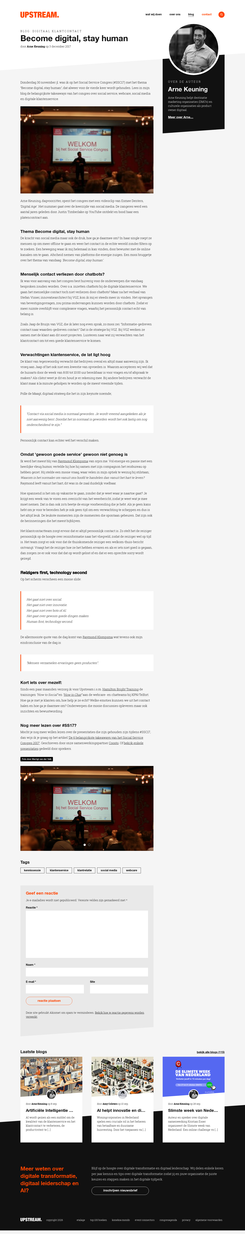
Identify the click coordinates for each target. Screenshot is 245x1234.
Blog (191, 14)
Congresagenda (168, 1220)
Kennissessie (32, 870)
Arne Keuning (36, 46)
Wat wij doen (153, 14)
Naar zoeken (221, 15)
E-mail (31, 981)
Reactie (32, 907)
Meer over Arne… (180, 117)
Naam (30, 964)
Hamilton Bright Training (120, 689)
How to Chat (72, 695)
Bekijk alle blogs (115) (211, 1052)
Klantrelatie (84, 870)
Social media (109, 870)
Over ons (175, 14)
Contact (207, 14)
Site (92, 981)
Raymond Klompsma (73, 461)
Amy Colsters (110, 1103)
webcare (131, 870)
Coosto (114, 743)
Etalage (81, 1220)
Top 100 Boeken (98, 1220)
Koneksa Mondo (121, 1220)
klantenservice (59, 870)
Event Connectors (144, 1220)
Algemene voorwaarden (208, 1220)
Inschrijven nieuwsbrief (120, 1190)
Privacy (186, 1220)
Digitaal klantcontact (57, 31)
